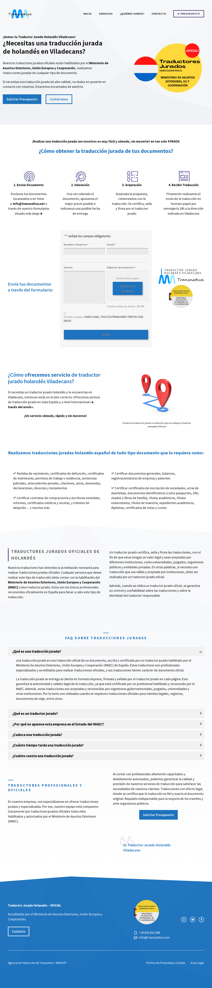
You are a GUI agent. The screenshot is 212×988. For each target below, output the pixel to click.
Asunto (68, 267)
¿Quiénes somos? (132, 13)
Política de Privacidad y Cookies (165, 962)
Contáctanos (59, 99)
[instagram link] (183, 918)
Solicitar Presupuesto (22, 99)
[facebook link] (201, 918)
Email (111, 245)
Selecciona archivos (127, 288)
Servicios (106, 13)
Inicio (87, 13)
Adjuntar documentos (121, 267)
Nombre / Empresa (76, 245)
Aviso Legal (197, 962)
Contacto (159, 13)
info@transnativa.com (154, 936)
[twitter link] (192, 918)
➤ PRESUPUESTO (188, 13)
